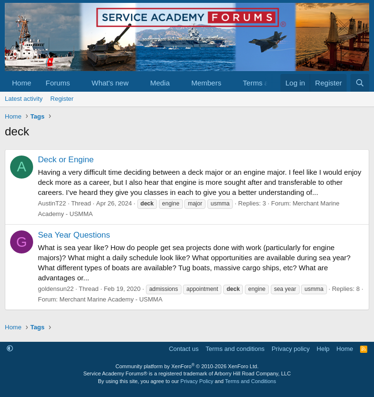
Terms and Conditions (250, 381)
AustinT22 (52, 203)
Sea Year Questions (74, 235)
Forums (58, 83)
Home (21, 83)
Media (160, 83)
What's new (110, 83)
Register (61, 98)
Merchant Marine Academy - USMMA (111, 299)
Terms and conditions (235, 348)
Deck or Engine (66, 159)
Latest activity (24, 98)
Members (206, 83)
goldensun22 (55, 288)
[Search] (359, 83)
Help (323, 348)
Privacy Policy (197, 381)
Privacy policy (291, 348)
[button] (77, 83)
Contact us (184, 348)
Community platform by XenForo (187, 366)
